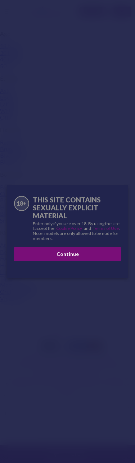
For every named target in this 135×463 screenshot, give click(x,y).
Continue (68, 254)
